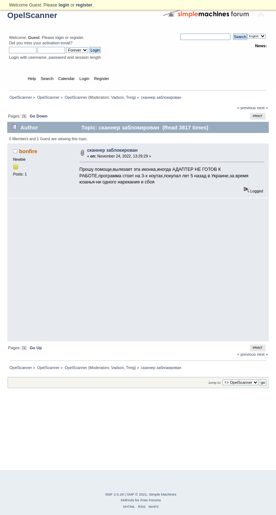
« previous (246, 108)
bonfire (28, 151)
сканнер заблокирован (112, 150)
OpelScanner (32, 15)
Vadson (117, 97)
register (76, 37)
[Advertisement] (67, 269)
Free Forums (150, 500)
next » (262, 108)
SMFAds (127, 500)
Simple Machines (162, 494)
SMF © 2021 (137, 494)
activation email (56, 43)
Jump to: (214, 383)
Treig (130, 97)
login (59, 37)
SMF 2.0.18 (114, 494)
